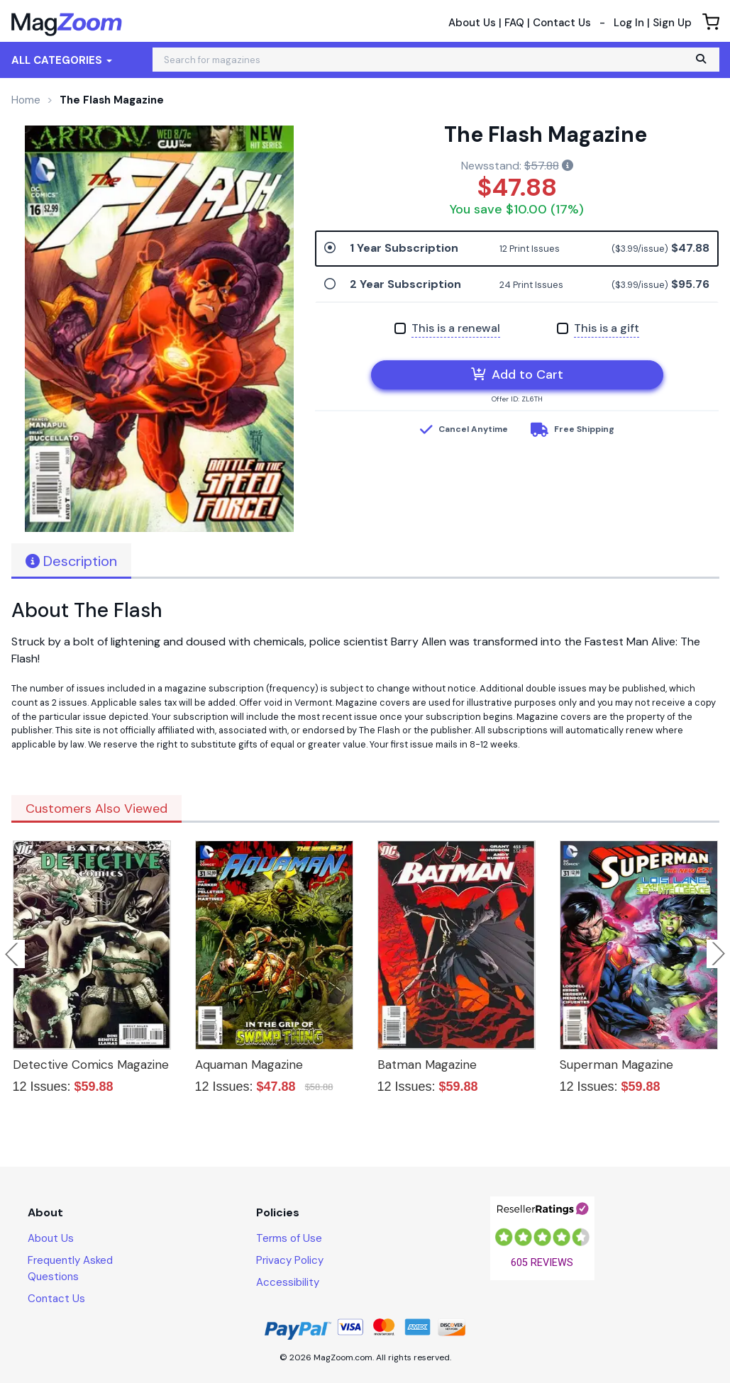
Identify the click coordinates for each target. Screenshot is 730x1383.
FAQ (514, 23)
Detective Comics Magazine (91, 1064)
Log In (629, 23)
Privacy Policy (289, 1260)
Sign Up (672, 23)
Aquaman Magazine (249, 1064)
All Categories (61, 60)
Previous (13, 954)
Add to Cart (517, 374)
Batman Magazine (427, 1064)
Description (71, 561)
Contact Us (562, 23)
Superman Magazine (616, 1064)
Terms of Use (289, 1238)
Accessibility (287, 1282)
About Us (472, 23)
